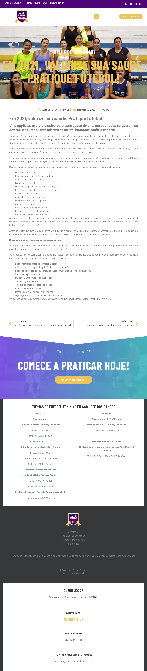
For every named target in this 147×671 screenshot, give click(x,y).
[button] (96, 17)
